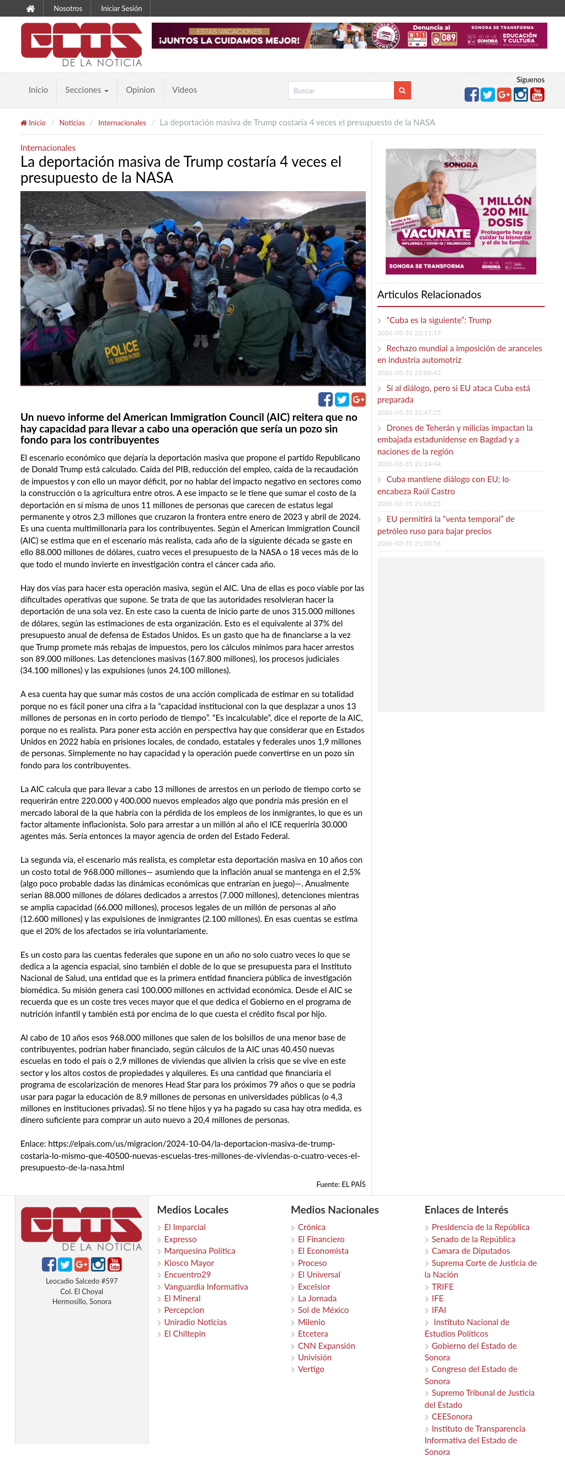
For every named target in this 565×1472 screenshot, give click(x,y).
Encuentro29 (187, 1274)
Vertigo (311, 1369)
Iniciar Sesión (121, 8)
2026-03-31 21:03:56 (409, 543)
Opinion (140, 89)
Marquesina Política (200, 1250)
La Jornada (317, 1298)
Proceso (312, 1263)
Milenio (311, 1322)
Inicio (38, 89)
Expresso (180, 1239)
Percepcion (184, 1310)
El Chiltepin (185, 1333)
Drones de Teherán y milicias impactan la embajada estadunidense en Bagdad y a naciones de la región (455, 439)
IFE (438, 1298)
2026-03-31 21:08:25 (409, 503)
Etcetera (313, 1333)
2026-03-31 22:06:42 (409, 372)
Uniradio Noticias (195, 1322)
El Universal (319, 1274)
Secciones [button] (87, 89)
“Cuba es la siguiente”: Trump (439, 320)
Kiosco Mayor (189, 1263)
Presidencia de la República (481, 1227)
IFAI (439, 1310)
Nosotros (68, 8)
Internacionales (122, 122)
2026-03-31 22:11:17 (409, 333)
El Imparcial (185, 1227)
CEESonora (452, 1416)
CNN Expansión (326, 1345)
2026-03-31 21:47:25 (409, 412)
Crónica (312, 1227)
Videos (184, 89)
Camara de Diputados (471, 1250)
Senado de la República (473, 1239)
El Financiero (321, 1239)
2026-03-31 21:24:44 (409, 464)
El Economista (323, 1250)
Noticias (71, 122)
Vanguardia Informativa (206, 1286)
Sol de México (323, 1310)
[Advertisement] (472, 635)
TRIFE (443, 1286)
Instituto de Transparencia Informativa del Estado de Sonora (475, 1440)
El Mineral (182, 1298)
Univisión (315, 1357)
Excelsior (314, 1286)
